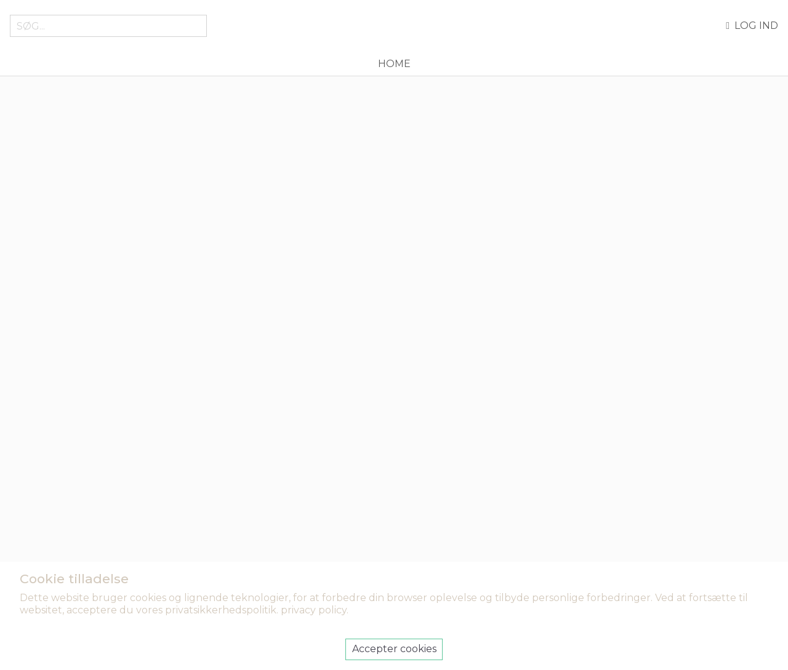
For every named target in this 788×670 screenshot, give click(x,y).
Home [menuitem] (394, 64)
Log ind (752, 26)
